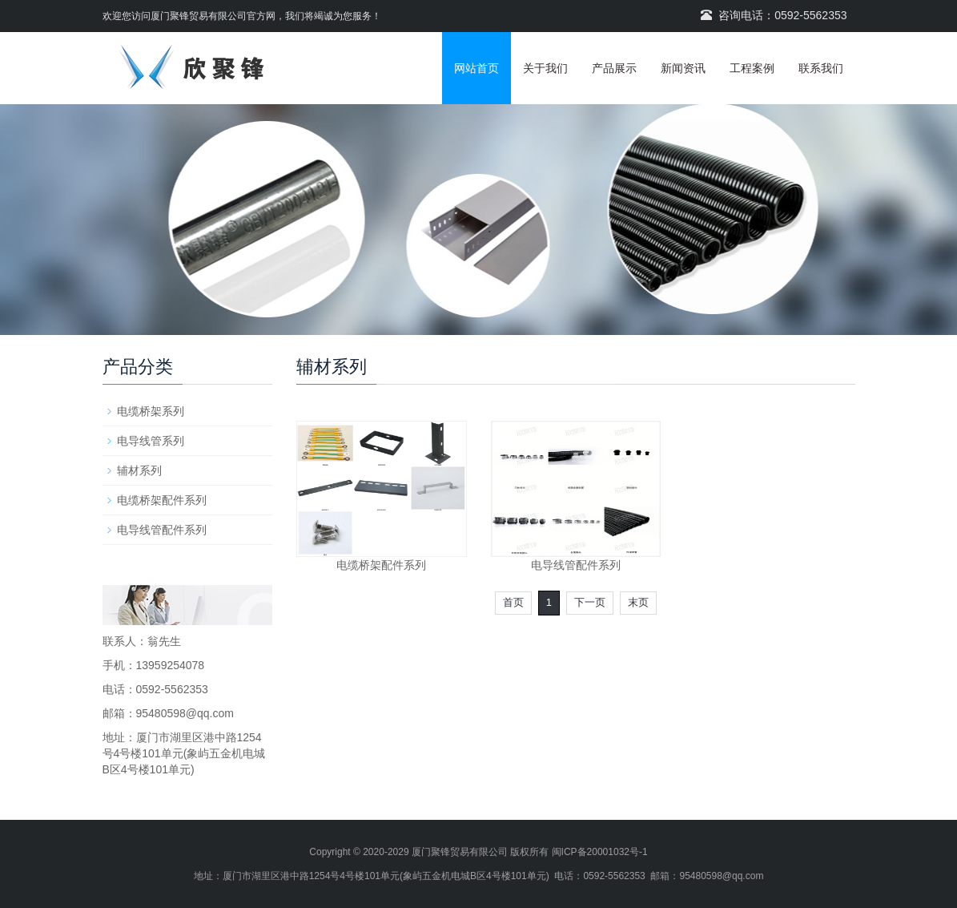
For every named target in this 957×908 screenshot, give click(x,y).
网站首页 (476, 68)
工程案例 (752, 68)
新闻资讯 (683, 68)
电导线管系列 (150, 440)
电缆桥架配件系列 (381, 565)
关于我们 (545, 68)
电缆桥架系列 (150, 411)
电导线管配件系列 (576, 565)
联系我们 (820, 68)
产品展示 (614, 68)
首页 (513, 602)
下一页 (589, 602)
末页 (638, 602)
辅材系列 (139, 470)
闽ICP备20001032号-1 (600, 852)
